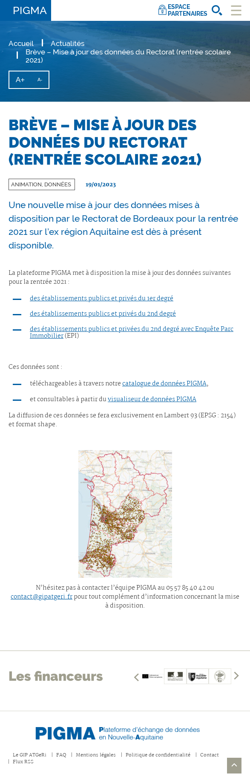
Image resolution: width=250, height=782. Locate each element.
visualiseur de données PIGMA (152, 399)
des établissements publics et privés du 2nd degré (103, 314)
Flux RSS (23, 762)
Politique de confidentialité (158, 755)
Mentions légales (96, 755)
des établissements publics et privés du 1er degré (101, 299)
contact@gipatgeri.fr (41, 597)
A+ (23, 82)
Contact (209, 755)
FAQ (61, 755)
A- (43, 82)
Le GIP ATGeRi (29, 755)
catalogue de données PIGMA (164, 384)
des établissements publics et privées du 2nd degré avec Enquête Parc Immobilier (131, 332)
